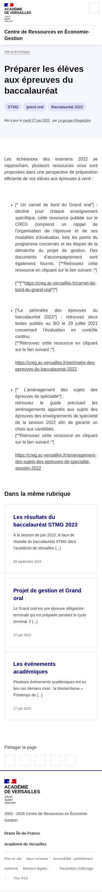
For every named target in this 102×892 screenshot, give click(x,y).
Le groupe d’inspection (74, 120)
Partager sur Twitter (25, 760)
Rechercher (79, 7)
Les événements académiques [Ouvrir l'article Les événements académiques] (34, 668)
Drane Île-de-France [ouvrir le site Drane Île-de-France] (22, 833)
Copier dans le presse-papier (70, 760)
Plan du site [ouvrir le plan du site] (12, 859)
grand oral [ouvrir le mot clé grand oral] (35, 107)
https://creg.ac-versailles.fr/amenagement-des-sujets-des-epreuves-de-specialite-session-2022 (56, 461)
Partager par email (55, 760)
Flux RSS (21, 878)
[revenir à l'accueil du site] (51, 35)
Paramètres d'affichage (76, 869)
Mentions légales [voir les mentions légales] (35, 869)
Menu (94, 7)
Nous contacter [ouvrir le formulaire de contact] (37, 859)
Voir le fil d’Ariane (17, 52)
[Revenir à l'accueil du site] (22, 791)
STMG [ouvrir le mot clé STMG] (13, 107)
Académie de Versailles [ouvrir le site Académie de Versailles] (25, 844)
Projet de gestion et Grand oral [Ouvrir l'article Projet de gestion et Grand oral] (47, 594)
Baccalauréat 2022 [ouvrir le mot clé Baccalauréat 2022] (67, 107)
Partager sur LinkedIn (40, 760)
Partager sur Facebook (9, 760)
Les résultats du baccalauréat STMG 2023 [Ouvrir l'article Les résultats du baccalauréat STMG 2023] (45, 521)
